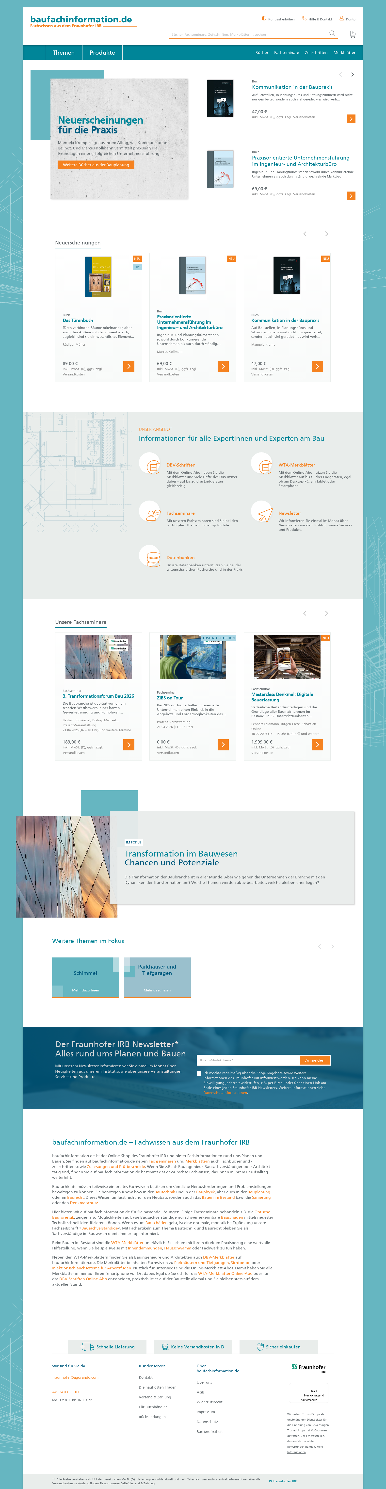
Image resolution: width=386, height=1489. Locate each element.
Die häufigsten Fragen (158, 1387)
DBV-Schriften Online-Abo (83, 1279)
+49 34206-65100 (66, 1392)
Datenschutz (207, 1422)
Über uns (204, 1382)
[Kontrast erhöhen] (278, 19)
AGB (200, 1392)
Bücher (262, 52)
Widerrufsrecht (210, 1402)
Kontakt (146, 1377)
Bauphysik (205, 1192)
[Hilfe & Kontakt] (317, 19)
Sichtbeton (241, 1262)
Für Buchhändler (153, 1407)
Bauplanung (259, 1192)
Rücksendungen (152, 1417)
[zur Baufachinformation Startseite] (96, 22)
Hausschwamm (178, 1248)
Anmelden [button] (314, 1060)
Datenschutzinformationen (225, 1093)
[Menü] (325, 1386)
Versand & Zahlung (155, 1397)
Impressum (206, 1412)
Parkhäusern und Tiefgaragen (201, 1262)
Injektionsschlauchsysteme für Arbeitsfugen (91, 1268)
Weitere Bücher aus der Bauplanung (96, 164)
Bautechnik (165, 1192)
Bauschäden (232, 1217)
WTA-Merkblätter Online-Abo (225, 1273)
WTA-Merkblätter (127, 1242)
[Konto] (347, 19)
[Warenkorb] (349, 34)
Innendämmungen (145, 1248)
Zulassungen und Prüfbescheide (116, 1166)
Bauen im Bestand (218, 1197)
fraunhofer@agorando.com (75, 1377)
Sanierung (261, 1197)
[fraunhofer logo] (309, 1369)
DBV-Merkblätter (218, 1257)
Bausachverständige (99, 1228)
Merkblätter (344, 52)
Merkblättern (197, 1161)
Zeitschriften (316, 52)
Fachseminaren (162, 1161)
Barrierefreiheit (210, 1431)
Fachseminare (286, 52)
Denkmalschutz (84, 1202)
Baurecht (75, 1197)
